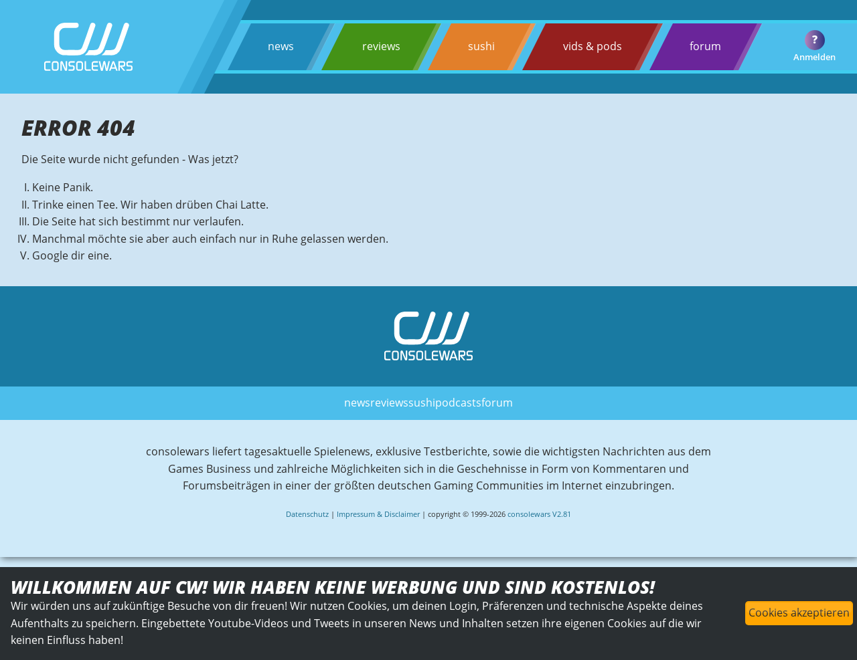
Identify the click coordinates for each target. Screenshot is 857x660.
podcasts (458, 402)
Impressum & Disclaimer (378, 514)
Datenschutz (307, 514)
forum (705, 46)
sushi (481, 46)
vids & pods (592, 46)
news (281, 46)
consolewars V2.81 (539, 514)
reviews (381, 46)
